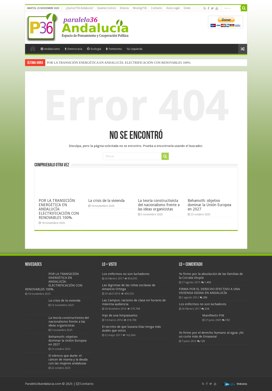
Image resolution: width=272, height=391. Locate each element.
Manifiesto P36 (213, 315)
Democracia (73, 48)
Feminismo (114, 48)
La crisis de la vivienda (106, 200)
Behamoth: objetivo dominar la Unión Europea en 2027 (209, 204)
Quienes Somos (106, 8)
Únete (187, 8)
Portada (32, 48)
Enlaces (124, 8)
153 (227, 320)
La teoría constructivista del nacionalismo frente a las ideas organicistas (159, 204)
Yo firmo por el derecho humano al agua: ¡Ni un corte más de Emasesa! (211, 334)
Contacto (156, 8)
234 (207, 308)
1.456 (207, 282)
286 (205, 297)
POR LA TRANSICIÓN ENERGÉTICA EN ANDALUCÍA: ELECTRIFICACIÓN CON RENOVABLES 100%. (119, 62)
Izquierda (134, 48)
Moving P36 (140, 8)
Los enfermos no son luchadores (125, 274)
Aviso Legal (173, 8)
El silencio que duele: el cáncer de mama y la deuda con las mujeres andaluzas (68, 359)
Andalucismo (50, 48)
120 (202, 341)
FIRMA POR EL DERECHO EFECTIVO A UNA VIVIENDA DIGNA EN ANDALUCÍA (209, 291)
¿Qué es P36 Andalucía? (79, 8)
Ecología (94, 48)
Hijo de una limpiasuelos (119, 315)
